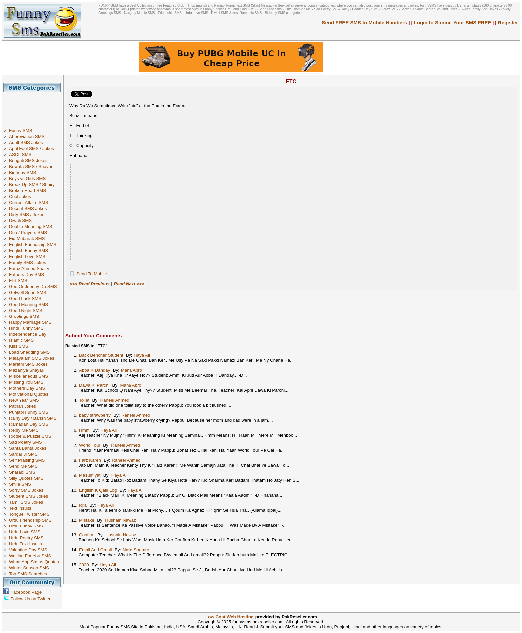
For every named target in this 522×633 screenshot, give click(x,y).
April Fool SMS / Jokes (31, 148)
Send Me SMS (23, 466)
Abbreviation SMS (27, 136)
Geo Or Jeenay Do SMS (33, 286)
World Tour (89, 445)
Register (508, 22)
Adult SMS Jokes (26, 142)
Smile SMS (20, 484)
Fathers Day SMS (26, 274)
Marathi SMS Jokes (28, 364)
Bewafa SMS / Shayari (31, 166)
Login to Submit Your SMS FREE (452, 22)
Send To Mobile (91, 273)
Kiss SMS (18, 346)
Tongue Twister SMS (29, 514)
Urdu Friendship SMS (30, 520)
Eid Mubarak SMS (27, 238)
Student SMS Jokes (28, 496)
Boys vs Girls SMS (27, 178)
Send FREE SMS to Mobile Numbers (364, 22)
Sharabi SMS (22, 472)
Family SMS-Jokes (27, 262)
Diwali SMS (20, 220)
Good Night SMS (25, 310)
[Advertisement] (34, 107)
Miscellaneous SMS (28, 376)
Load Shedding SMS (29, 352)
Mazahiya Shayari (26, 370)
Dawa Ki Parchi (94, 385)
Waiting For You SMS (30, 555)
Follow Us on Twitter (31, 598)
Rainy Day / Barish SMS (33, 418)
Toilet (84, 400)
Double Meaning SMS (30, 226)
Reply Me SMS (24, 430)
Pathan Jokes (22, 406)
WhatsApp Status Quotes (34, 561)
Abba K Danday (94, 370)
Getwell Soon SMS (27, 292)
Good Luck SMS (25, 298)
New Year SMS (24, 400)
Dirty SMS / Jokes (26, 214)
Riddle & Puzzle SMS (30, 436)
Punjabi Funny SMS (28, 412)
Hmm (84, 430)
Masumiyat (89, 475)
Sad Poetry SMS (25, 442)
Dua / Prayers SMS (28, 232)
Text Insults (20, 508)
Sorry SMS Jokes (26, 490)
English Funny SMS (28, 250)
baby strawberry (95, 415)
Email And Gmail (95, 549)
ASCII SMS (20, 154)
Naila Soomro (136, 549)
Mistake (86, 520)
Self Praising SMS (27, 460)
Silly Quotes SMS (26, 478)
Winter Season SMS (29, 567)
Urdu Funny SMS (26, 526)
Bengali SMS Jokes (28, 160)
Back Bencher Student (101, 355)
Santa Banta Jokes (27, 448)
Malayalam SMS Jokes (31, 358)
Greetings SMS (24, 316)
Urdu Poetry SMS (26, 537)
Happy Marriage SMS (30, 322)
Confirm (87, 534)
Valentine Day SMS (28, 549)
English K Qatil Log (98, 490)
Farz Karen (90, 460)
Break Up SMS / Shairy (32, 184)
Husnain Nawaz (120, 520)
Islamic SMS (21, 340)
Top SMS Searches (28, 573)
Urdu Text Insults (25, 543)
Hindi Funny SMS (26, 328)
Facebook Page (26, 592)
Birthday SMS (22, 172)
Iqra (83, 505)
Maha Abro (131, 370)
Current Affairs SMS (28, 202)
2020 (84, 564)
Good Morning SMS (28, 304)
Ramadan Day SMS (28, 424)
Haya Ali (142, 355)
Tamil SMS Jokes (26, 502)
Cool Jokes (20, 196)
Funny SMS (20, 130)
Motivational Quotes (28, 394)
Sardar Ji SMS (23, 454)
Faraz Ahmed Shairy (29, 268)
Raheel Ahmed (114, 400)
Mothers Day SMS (27, 388)
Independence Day (27, 334)
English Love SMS (27, 256)
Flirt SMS (18, 280)
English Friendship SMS (32, 244)
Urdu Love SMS (24, 531)
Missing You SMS (26, 382)
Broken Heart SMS (27, 190)
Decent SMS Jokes (28, 208)
